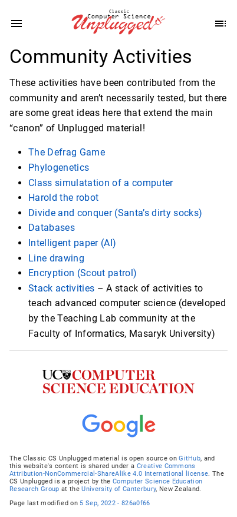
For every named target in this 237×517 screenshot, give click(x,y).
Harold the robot (63, 197)
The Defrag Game (66, 152)
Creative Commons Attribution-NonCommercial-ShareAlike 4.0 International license (108, 470)
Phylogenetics (58, 167)
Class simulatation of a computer (100, 182)
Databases (51, 227)
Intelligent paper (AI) (72, 242)
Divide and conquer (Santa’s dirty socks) (115, 212)
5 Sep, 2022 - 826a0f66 (115, 503)
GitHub (189, 458)
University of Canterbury (118, 489)
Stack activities (61, 287)
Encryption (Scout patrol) (82, 273)
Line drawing (56, 257)
